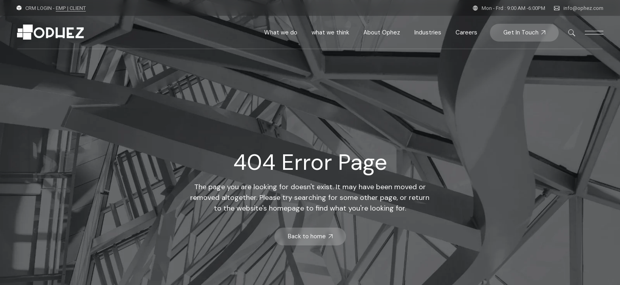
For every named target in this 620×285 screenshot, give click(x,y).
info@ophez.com (583, 8)
